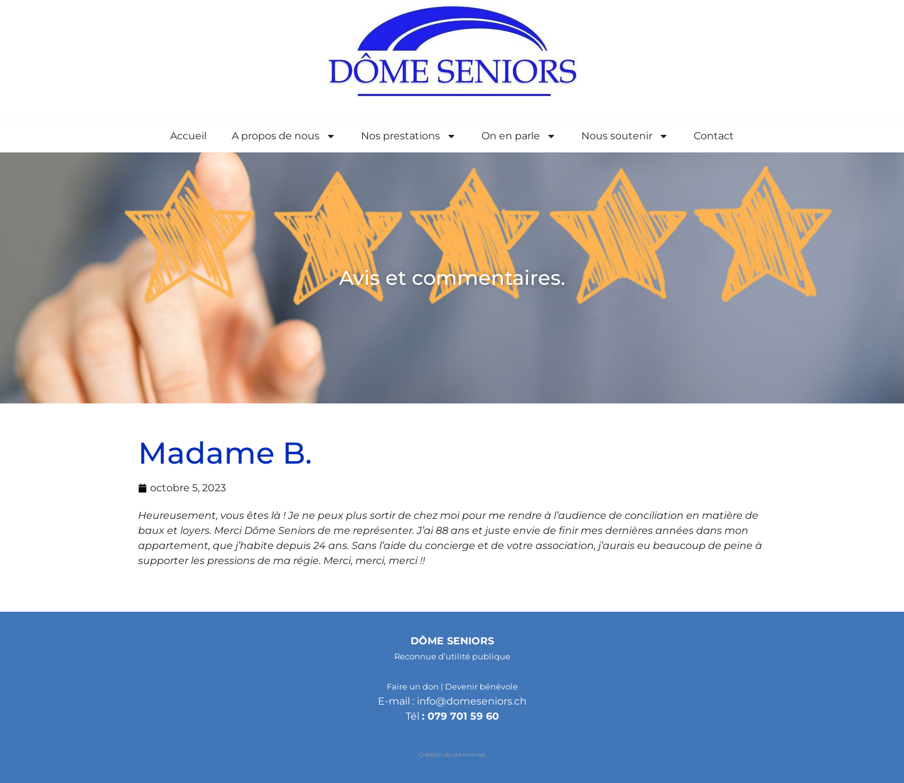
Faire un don (413, 686)
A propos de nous (284, 136)
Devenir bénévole (481, 686)
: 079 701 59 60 (460, 716)
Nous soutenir (625, 136)
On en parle (519, 136)
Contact (714, 136)
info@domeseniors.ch (472, 701)
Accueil (188, 136)
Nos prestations (408, 136)
